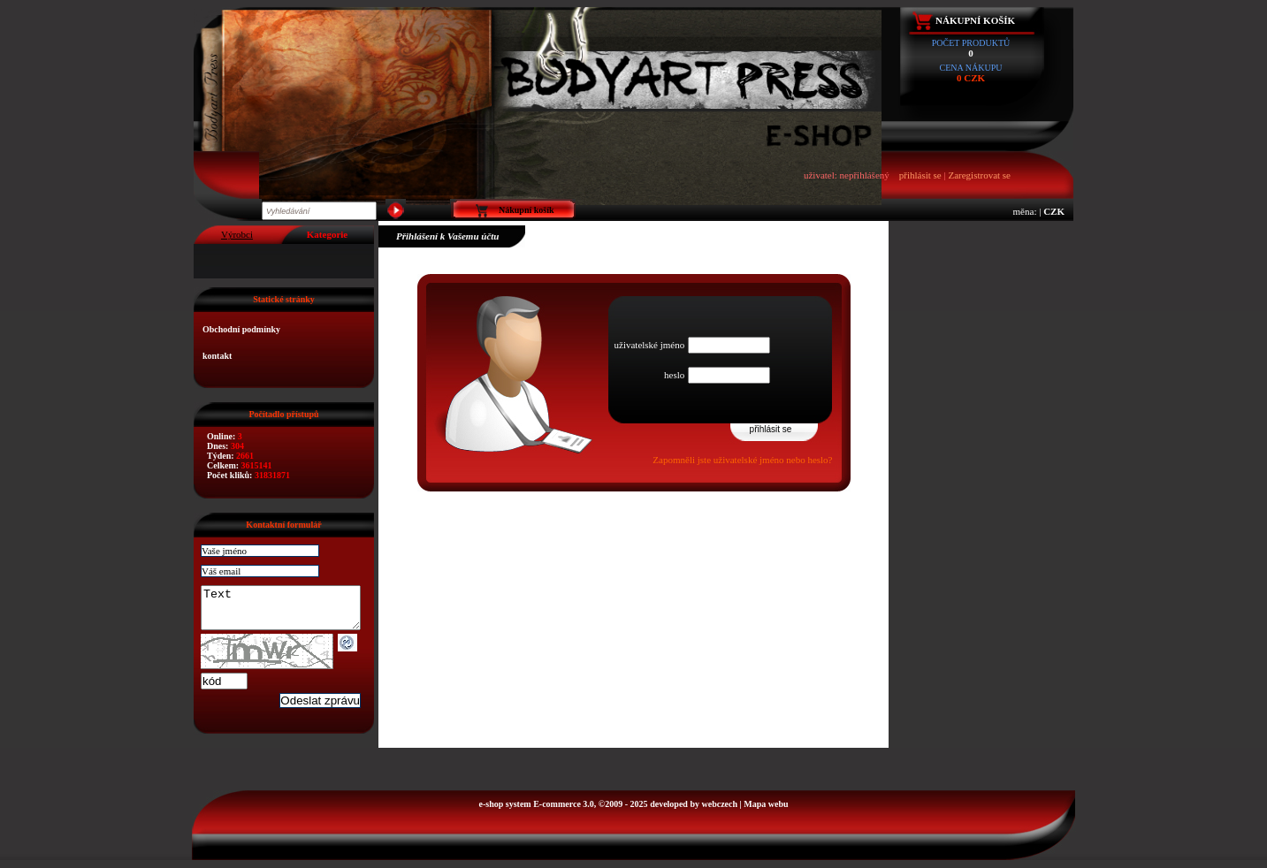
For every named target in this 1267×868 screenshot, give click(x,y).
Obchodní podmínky (241, 329)
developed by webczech (693, 812)
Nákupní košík (975, 20)
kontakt (217, 356)
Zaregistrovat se (979, 175)
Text (289, 611)
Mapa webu (766, 812)
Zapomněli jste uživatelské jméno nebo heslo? (742, 459)
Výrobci (237, 234)
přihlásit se (920, 175)
